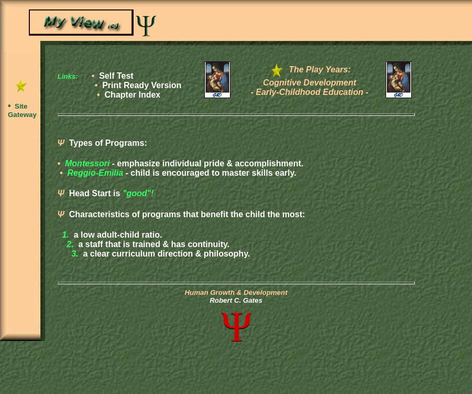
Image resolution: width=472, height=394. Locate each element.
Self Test (116, 75)
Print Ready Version (141, 85)
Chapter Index (133, 94)
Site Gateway (22, 110)
